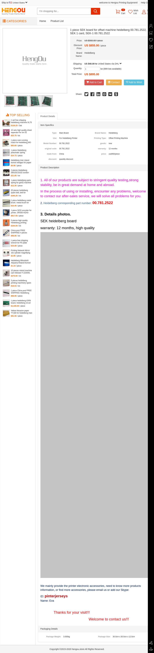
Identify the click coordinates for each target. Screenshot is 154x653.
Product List (57, 21)
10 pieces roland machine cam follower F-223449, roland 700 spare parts (21, 271)
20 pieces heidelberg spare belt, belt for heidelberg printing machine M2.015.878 (19, 191)
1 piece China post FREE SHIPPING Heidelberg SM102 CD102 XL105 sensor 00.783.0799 (21, 291)
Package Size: (104, 637)
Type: (54, 133)
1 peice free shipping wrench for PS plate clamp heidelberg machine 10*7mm (19, 241)
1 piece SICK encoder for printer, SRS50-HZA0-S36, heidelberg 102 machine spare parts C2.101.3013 (21, 211)
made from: (52, 154)
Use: (55, 138)
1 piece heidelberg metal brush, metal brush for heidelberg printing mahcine (21, 201)
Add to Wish (134, 82)
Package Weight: (53, 637)
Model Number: (50, 143)
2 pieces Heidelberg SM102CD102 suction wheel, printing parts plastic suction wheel (20, 171)
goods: (103, 143)
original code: (51, 149)
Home (42, 21)
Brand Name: (100, 133)
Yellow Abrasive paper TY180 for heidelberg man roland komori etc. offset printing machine (21, 312)
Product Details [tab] (47, 116)
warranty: (102, 149)
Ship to (15, 2)
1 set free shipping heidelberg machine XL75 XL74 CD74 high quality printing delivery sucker (21, 121)
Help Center (146, 2)
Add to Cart (94, 82)
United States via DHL (110, 63)
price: (103, 154)
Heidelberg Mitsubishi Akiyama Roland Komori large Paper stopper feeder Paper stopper (21, 261)
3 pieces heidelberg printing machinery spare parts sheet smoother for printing (21, 281)
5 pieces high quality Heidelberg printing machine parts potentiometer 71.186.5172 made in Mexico (19, 221)
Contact (114, 82)
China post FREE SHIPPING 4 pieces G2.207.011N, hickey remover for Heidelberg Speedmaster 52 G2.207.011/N (20, 231)
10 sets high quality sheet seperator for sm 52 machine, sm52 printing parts (21, 131)
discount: (53, 159)
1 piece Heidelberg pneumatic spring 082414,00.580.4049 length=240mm (19, 151)
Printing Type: (100, 138)
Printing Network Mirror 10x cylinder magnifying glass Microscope (20, 251)
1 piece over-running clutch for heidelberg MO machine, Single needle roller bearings (21, 141)
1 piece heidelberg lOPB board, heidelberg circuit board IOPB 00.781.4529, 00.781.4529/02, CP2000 (21, 302)
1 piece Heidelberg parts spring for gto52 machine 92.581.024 (21, 181)
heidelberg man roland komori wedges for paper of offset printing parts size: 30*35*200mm (21, 161)
